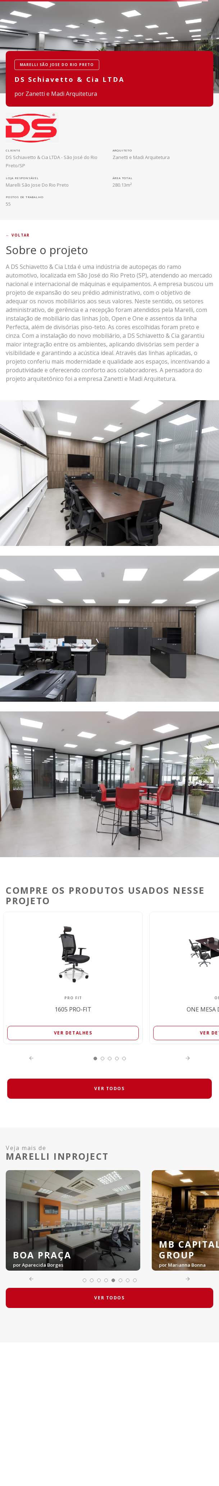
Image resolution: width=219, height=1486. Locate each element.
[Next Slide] (188, 1058)
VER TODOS (109, 1088)
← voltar (17, 235)
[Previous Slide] (31, 1058)
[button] (95, 1058)
